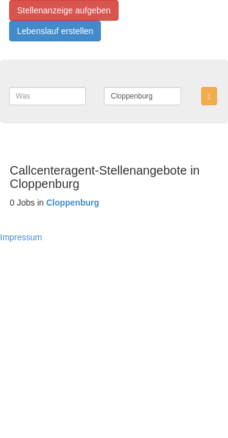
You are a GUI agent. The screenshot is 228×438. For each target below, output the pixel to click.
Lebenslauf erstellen (55, 31)
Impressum (21, 237)
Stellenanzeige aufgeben (64, 10)
